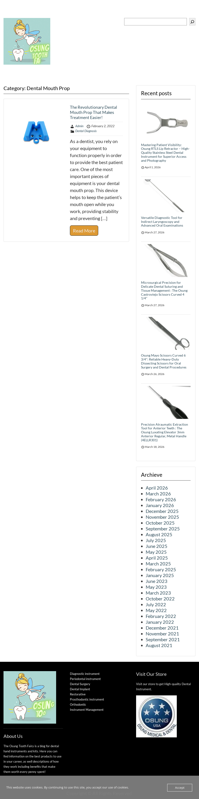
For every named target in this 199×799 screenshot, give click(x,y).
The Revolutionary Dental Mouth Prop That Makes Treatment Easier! (93, 112)
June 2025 (156, 546)
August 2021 (159, 645)
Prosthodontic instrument (87, 699)
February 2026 (161, 499)
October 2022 (160, 598)
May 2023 (156, 587)
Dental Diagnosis (86, 131)
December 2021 (162, 628)
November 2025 (162, 517)
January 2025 (160, 575)
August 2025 (159, 534)
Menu (8, 14)
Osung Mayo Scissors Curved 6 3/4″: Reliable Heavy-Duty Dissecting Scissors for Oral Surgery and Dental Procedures (163, 361)
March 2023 (158, 593)
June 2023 (156, 581)
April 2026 (157, 488)
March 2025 (158, 563)
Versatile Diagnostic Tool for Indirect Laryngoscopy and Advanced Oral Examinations (162, 222)
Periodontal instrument (85, 679)
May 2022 (156, 610)
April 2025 (157, 558)
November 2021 (162, 633)
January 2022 (160, 622)
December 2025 (162, 511)
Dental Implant (80, 689)
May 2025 (156, 552)
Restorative (78, 694)
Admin (79, 126)
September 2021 (163, 639)
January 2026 (160, 505)
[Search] (192, 21)
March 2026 (158, 493)
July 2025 (156, 540)
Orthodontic (78, 704)
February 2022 (161, 616)
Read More (84, 230)
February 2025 (161, 569)
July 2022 (156, 604)
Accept (180, 787)
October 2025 (160, 523)
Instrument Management (87, 709)
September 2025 (163, 528)
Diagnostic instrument (85, 674)
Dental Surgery (80, 684)
